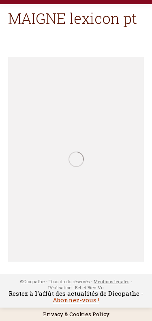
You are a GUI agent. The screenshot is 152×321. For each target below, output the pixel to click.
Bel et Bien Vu (89, 287)
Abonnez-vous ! (76, 300)
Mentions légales (111, 281)
